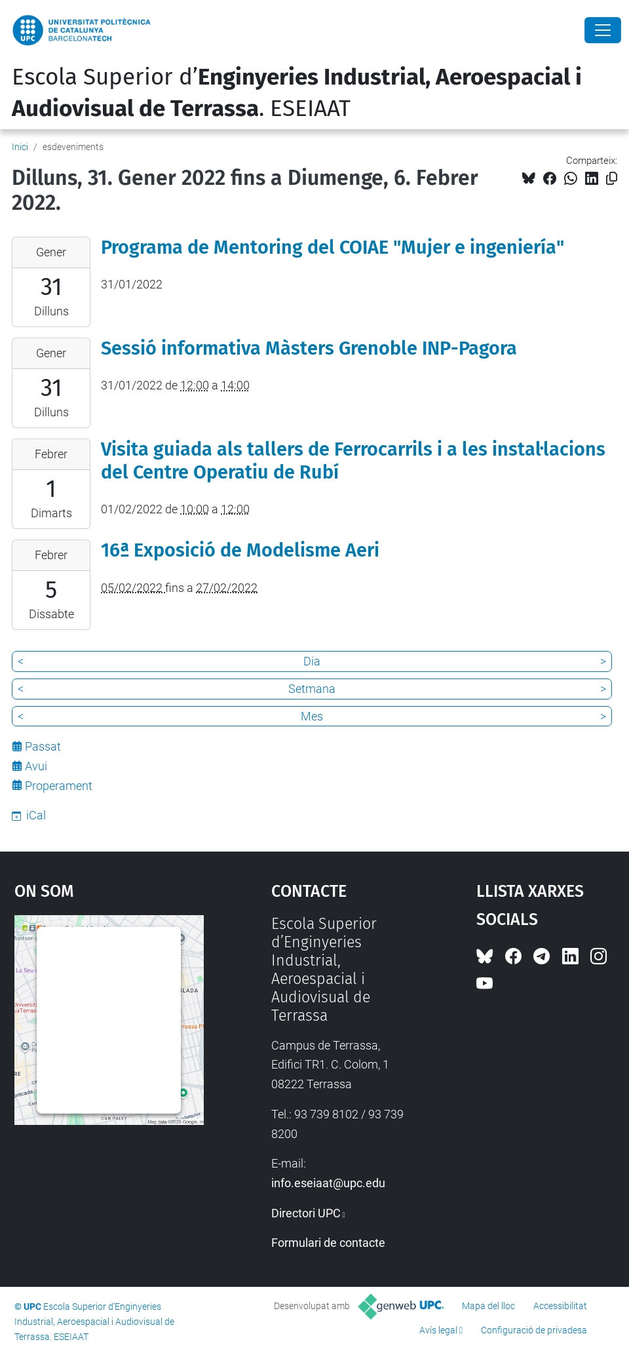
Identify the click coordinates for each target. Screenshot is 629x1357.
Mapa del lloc (488, 1306)
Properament (58, 786)
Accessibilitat (560, 1306)
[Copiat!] (611, 178)
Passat (43, 746)
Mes (312, 716)
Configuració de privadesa (534, 1330)
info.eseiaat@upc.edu (328, 1183)
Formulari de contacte (328, 1242)
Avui (36, 766)
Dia (311, 661)
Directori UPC (306, 1213)
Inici (20, 147)
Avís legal (438, 1330)
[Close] (602, 30)
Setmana (311, 689)
